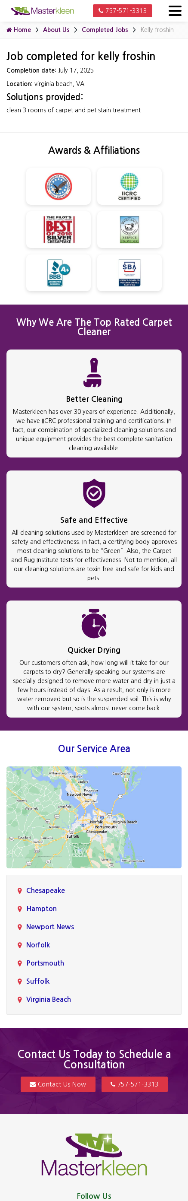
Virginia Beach (48, 999)
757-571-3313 (123, 11)
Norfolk (38, 945)
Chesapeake (45, 890)
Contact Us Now (58, 1084)
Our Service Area (94, 748)
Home (18, 30)
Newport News (50, 927)
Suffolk (37, 981)
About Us (56, 30)
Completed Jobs (105, 30)
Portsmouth (45, 963)
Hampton (41, 909)
